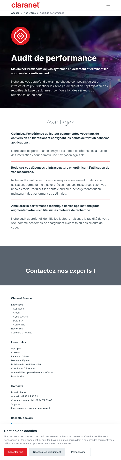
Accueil (15, 12)
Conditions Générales (23, 368)
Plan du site (17, 376)
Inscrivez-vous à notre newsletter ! (30, 408)
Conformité (19, 324)
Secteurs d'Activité (21, 332)
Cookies (15, 352)
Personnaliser (78, 452)
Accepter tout (15, 452)
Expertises (17, 304)
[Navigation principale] (108, 4)
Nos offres (17, 328)
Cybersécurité (20, 316)
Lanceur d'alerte (20, 356)
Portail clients (18, 392)
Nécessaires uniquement (47, 452)
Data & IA (18, 320)
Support (15, 404)
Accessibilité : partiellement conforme (32, 372)
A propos (16, 348)
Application (19, 308)
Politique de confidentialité (26, 364)
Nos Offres (30, 12)
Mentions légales (20, 360)
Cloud (16, 312)
